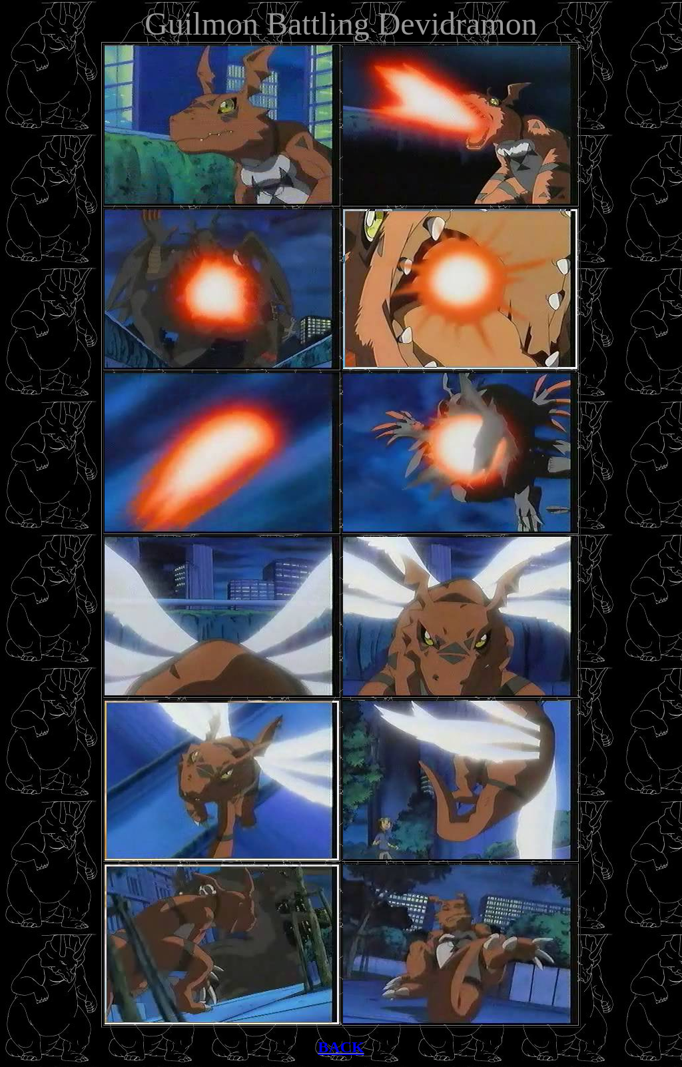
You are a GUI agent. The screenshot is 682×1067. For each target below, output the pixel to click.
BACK (341, 1047)
